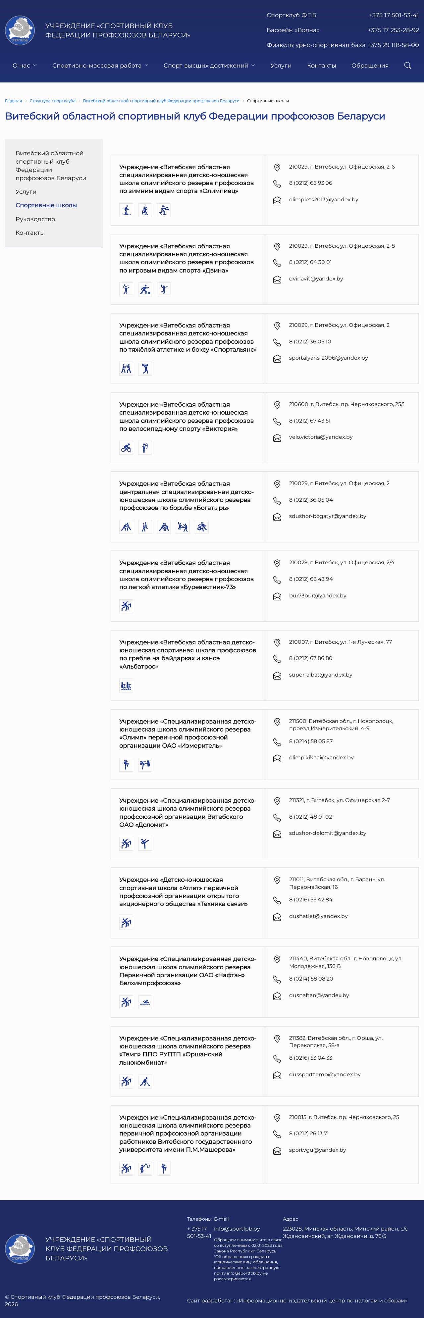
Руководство (35, 219)
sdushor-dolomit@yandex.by (327, 833)
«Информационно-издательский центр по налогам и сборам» (322, 1300)
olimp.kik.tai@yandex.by (321, 757)
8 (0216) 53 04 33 (310, 1058)
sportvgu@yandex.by (317, 1150)
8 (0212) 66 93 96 (310, 183)
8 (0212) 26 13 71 (309, 1133)
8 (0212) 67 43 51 (310, 421)
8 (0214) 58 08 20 (311, 979)
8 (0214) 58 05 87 (311, 741)
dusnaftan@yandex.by (319, 995)
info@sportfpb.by (237, 1229)
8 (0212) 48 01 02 (310, 817)
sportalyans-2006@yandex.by (328, 358)
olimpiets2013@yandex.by (323, 199)
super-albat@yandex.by (320, 675)
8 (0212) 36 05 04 (311, 500)
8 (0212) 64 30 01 (310, 262)
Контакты (321, 65)
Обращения (370, 65)
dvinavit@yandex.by (316, 279)
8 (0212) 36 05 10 (310, 341)
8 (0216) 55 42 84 (311, 899)
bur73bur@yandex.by (317, 595)
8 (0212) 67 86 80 (311, 658)
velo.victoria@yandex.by (321, 437)
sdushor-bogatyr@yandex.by (327, 516)
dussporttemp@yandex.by (325, 1074)
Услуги (281, 65)
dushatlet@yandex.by (318, 916)
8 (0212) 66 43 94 (311, 579)
